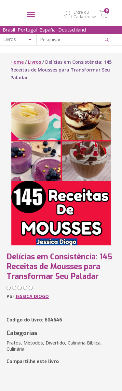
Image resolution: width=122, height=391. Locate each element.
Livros (34, 62)
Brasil (9, 29)
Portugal (27, 29)
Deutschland (72, 29)
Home (17, 62)
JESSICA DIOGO (32, 296)
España (47, 29)
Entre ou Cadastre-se (85, 14)
